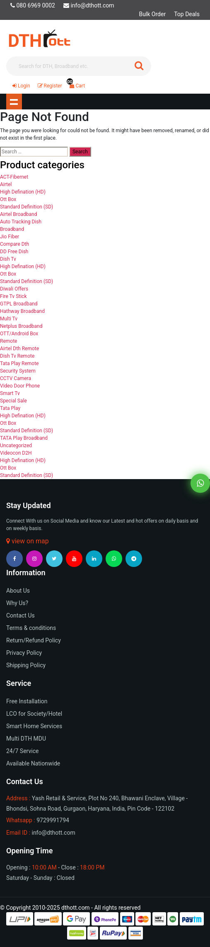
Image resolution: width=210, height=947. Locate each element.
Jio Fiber (9, 237)
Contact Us (20, 615)
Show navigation (14, 101)
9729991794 (52, 820)
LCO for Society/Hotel (34, 713)
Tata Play (10, 408)
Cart (76, 86)
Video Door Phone (20, 386)
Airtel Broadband (18, 214)
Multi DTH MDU (26, 738)
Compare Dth (14, 244)
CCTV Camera (15, 378)
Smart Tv (10, 393)
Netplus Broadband (21, 326)
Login (21, 86)
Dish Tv (8, 259)
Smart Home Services (34, 726)
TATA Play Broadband (24, 438)
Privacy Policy (24, 652)
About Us (18, 590)
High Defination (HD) (23, 192)
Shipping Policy (26, 665)
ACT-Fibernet (14, 177)
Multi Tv (8, 319)
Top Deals (187, 14)
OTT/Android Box (19, 334)
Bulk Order (152, 14)
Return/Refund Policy (33, 640)
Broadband (12, 229)
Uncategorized (16, 445)
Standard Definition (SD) (26, 207)
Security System (18, 371)
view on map (27, 541)
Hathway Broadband (22, 311)
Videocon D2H (15, 453)
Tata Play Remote (19, 363)
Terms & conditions (31, 628)
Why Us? (17, 603)
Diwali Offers (14, 289)
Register (50, 86)
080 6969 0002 (32, 5)
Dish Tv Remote (17, 356)
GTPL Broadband (19, 304)
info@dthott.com (88, 5)
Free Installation (27, 701)
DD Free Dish (14, 251)
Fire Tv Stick (13, 296)
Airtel (6, 184)
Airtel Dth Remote (19, 348)
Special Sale (13, 401)
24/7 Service (22, 751)
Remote (8, 341)
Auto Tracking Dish (20, 222)
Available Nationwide (33, 763)
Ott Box (8, 199)
